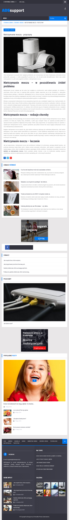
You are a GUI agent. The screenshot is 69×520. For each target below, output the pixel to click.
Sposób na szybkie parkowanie (44, 469)
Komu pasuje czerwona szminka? (21, 427)
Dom (5, 441)
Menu (5, 18)
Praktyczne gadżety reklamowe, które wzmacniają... (17, 272)
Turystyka (16, 443)
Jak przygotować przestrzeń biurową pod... (15, 264)
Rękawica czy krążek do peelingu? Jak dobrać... (34, 182)
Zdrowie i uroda (9, 30)
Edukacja (17, 441)
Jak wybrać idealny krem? (19, 418)
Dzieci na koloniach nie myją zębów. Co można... (19, 404)
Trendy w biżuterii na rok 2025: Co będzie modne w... (35, 194)
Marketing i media (32, 441)
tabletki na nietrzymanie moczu (13, 151)
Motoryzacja (7, 443)
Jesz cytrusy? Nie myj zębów (20, 410)
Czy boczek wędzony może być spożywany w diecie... (36, 170)
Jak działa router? (8, 323)
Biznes (23, 441)
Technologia (53, 441)
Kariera (10, 441)
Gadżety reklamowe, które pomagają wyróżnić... (16, 268)
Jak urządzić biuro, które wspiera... (12, 260)
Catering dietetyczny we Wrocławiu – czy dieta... (34, 206)
